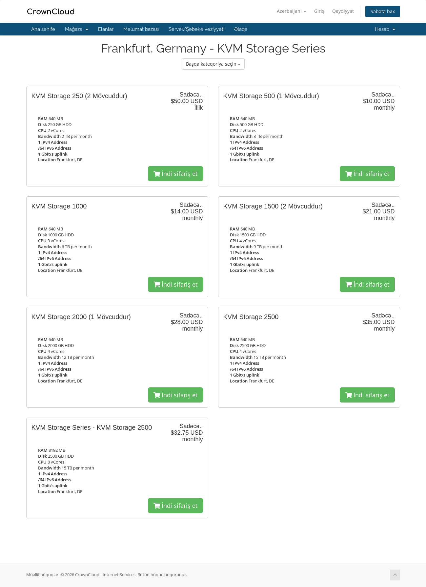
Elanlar (105, 29)
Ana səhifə (43, 29)
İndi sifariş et (175, 174)
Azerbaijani (291, 11)
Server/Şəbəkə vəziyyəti (196, 29)
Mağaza (76, 29)
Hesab (385, 29)
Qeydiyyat (343, 11)
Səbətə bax (383, 11)
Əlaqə (241, 29)
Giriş (319, 11)
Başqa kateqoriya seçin (213, 64)
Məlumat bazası (141, 29)
